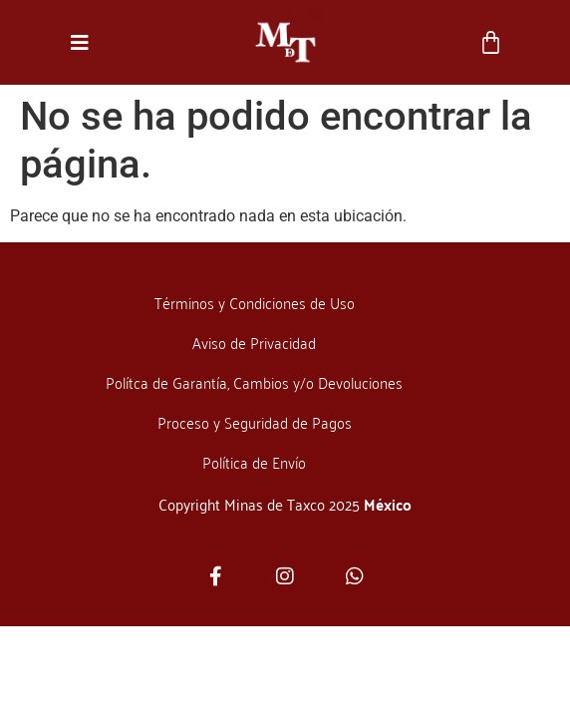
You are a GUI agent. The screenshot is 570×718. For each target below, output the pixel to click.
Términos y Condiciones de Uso (254, 302)
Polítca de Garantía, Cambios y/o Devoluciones (254, 382)
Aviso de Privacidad (254, 342)
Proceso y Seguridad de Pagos (254, 422)
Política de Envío (254, 462)
